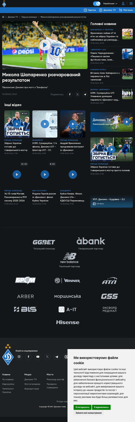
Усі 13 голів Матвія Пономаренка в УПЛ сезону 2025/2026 (15, 199)
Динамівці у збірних (101, 30)
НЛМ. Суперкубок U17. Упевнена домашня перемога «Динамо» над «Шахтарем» (104, 98)
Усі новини (8, 384)
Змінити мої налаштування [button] (89, 413)
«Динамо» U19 (98, 50)
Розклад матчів (55, 384)
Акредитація (31, 393)
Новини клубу (98, 71)
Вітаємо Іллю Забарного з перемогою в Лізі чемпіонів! (105, 77)
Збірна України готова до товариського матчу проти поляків (15, 148)
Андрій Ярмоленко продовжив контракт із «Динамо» (72, 148)
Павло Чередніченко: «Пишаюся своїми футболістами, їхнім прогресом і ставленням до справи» (104, 57)
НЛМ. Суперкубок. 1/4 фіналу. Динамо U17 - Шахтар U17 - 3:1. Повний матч (44, 148)
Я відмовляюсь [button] (101, 407)
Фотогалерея (32, 389)
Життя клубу (39, 192)
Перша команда (29, 17)
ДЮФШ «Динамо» (100, 91)
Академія (37, 142)
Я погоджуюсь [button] (82, 407)
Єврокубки (8, 389)
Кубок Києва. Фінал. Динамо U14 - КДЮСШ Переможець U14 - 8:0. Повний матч (72, 199)
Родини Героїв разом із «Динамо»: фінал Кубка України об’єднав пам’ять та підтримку (44, 199)
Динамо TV (13, 17)
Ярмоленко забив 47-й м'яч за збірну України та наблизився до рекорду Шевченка (104, 37)
